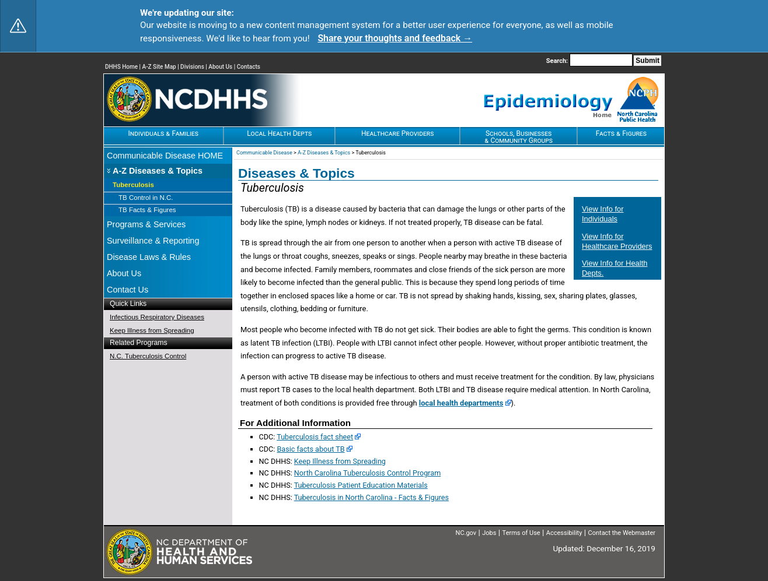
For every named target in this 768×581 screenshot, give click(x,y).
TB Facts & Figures (147, 209)
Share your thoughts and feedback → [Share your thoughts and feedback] (394, 38)
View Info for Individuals (603, 214)
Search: (558, 61)
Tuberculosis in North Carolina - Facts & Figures (371, 497)
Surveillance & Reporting (153, 240)
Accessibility (564, 533)
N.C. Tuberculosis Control (148, 356)
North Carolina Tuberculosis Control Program (367, 473)
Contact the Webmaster (621, 533)
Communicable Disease (264, 153)
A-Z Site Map (159, 67)
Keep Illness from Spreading (152, 330)
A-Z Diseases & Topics (158, 170)
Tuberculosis (133, 184)
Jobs (489, 533)
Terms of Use (521, 533)
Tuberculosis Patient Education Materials (361, 485)
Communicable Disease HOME (165, 155)
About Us (220, 67)
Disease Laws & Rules (149, 257)
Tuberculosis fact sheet (315, 436)
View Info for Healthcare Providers (617, 241)
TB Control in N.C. (145, 197)
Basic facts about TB (310, 449)
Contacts (248, 67)
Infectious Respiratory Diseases (157, 317)
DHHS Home (121, 67)
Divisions (192, 67)
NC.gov (466, 533)
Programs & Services (146, 224)
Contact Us (127, 289)
